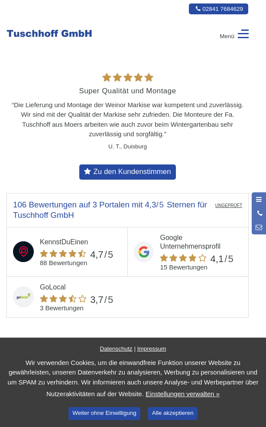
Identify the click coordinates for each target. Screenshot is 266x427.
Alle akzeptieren (173, 413)
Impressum (151, 348)
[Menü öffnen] (259, 199)
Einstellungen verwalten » (183, 393)
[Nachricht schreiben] (259, 227)
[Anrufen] (259, 213)
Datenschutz (116, 348)
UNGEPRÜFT (228, 205)
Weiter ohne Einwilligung (104, 413)
